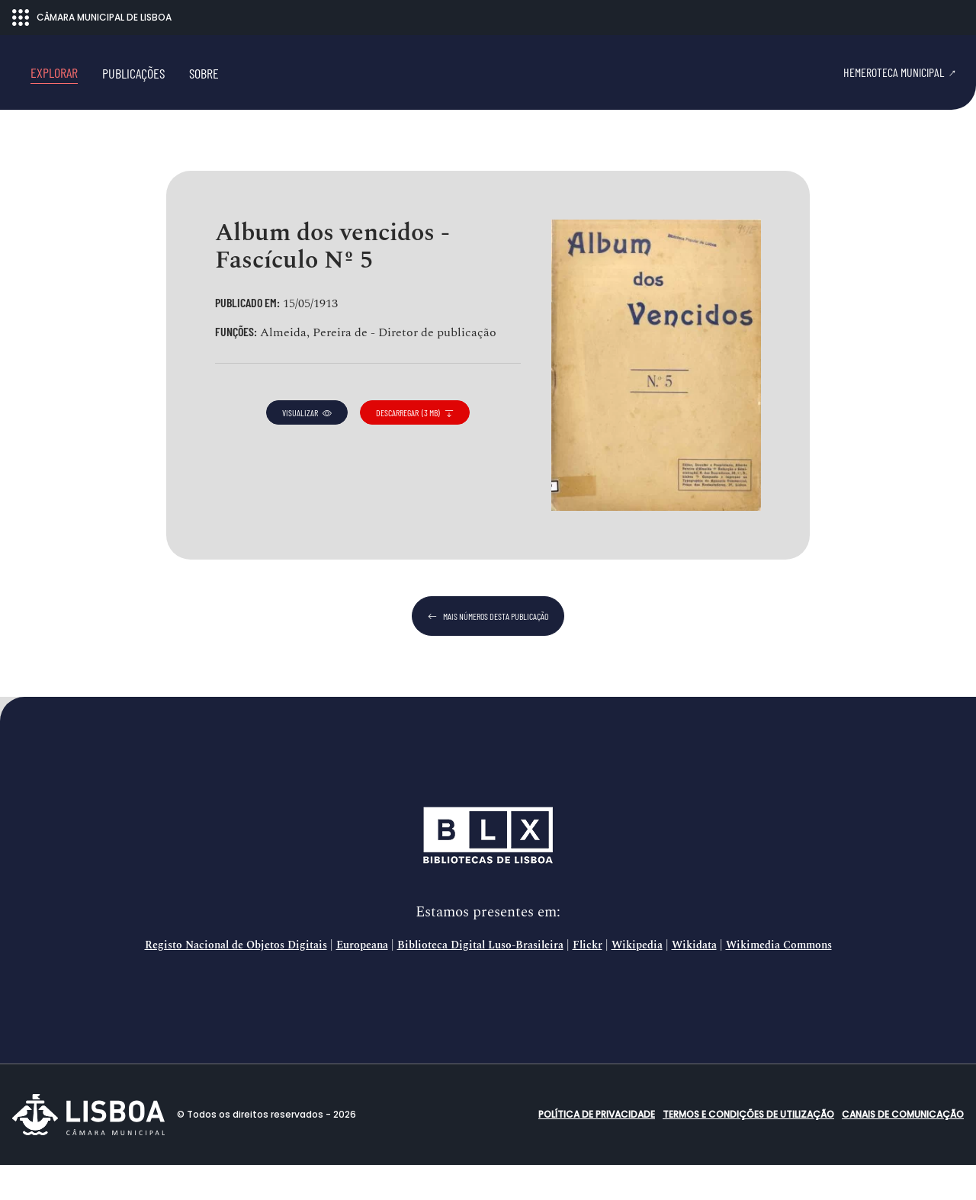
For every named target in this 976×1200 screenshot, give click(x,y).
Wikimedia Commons (779, 980)
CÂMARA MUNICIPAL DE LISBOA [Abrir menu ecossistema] (92, 17)
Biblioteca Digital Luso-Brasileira (480, 980)
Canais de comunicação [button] (903, 1149)
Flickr (587, 980)
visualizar (307, 447)
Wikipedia (637, 980)
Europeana (362, 980)
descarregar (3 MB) (415, 447)
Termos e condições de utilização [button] (748, 1149)
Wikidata (694, 980)
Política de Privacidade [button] (596, 1149)
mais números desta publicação (488, 651)
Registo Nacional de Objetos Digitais (236, 980)
